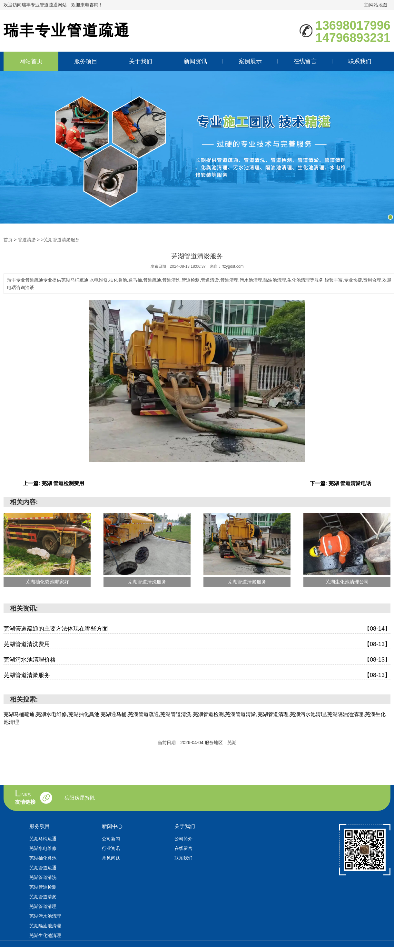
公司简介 (183, 838)
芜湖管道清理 (42, 906)
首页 (8, 239)
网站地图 (378, 4)
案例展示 (250, 61)
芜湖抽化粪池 (42, 858)
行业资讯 (111, 848)
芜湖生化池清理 (45, 935)
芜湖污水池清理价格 (197, 659)
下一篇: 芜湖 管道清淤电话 (340, 483)
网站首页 (31, 61)
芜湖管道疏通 (42, 867)
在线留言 (305, 61)
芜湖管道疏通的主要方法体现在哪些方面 (197, 628)
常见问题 (111, 858)
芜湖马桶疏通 (42, 838)
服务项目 (85, 61)
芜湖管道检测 (42, 887)
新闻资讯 (195, 61)
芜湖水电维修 (42, 848)
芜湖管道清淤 (42, 896)
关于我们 (140, 61)
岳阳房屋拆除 (79, 798)
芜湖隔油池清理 (45, 925)
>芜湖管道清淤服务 (60, 239)
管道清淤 (27, 239)
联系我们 (359, 61)
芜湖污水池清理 (45, 916)
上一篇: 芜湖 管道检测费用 (53, 483)
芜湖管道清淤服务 (197, 675)
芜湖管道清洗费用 (197, 644)
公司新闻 (111, 838)
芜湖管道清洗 (42, 877)
